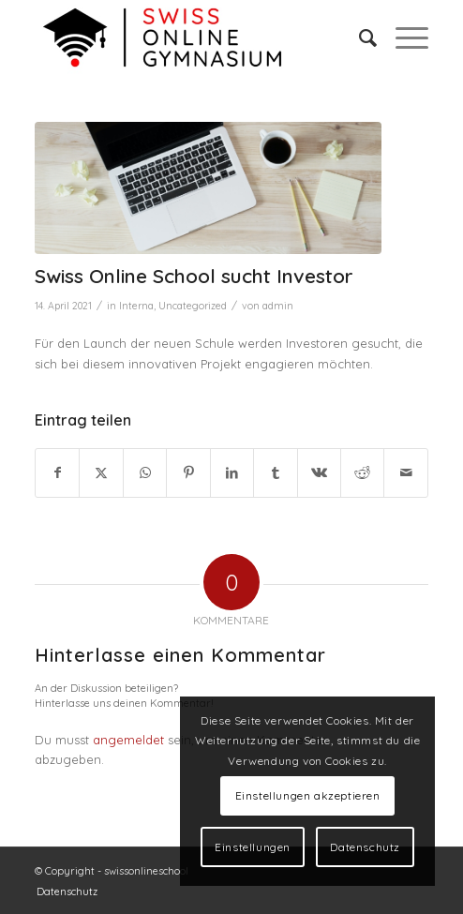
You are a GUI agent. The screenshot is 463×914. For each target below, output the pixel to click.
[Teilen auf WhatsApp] (145, 473)
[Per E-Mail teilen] (405, 473)
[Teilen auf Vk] (319, 473)
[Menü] (402, 37)
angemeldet (128, 739)
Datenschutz (365, 847)
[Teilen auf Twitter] (101, 473)
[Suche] (358, 37)
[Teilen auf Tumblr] (275, 473)
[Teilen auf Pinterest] (188, 473)
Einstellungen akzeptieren (308, 795)
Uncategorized (192, 305)
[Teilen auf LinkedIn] (232, 473)
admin (277, 305)
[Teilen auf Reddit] (362, 473)
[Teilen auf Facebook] (57, 473)
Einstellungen (253, 847)
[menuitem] (358, 37)
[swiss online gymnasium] (192, 37)
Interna (136, 305)
